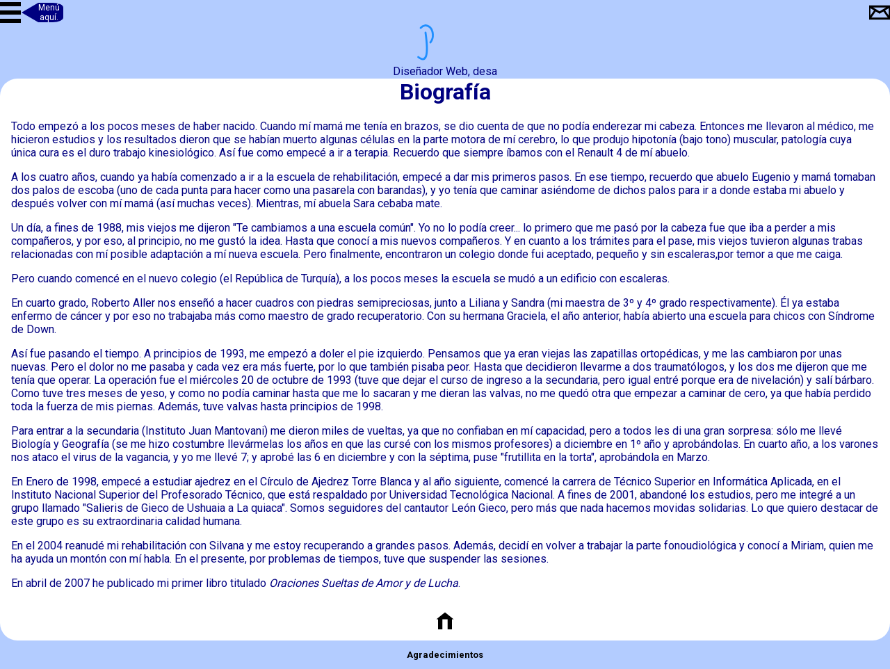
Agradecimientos (445, 655)
